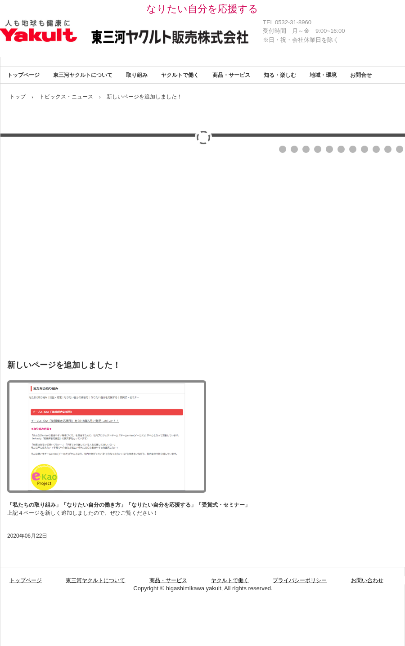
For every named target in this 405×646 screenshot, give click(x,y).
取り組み (137, 75)
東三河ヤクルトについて (82, 75)
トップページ (23, 75)
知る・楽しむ (280, 75)
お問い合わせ (367, 580)
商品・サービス (231, 75)
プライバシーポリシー (300, 580)
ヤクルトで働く (180, 75)
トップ (17, 97)
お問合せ (361, 75)
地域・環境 (323, 75)
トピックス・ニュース (66, 97)
